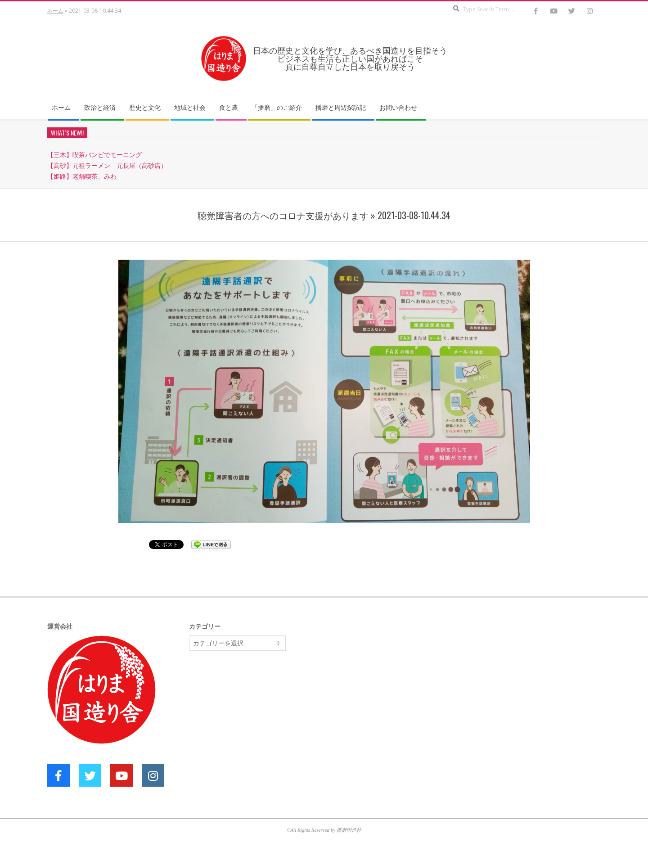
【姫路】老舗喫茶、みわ (82, 176)
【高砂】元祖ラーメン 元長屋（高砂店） (107, 165)
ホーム (55, 10)
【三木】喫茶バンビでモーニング (94, 154)
